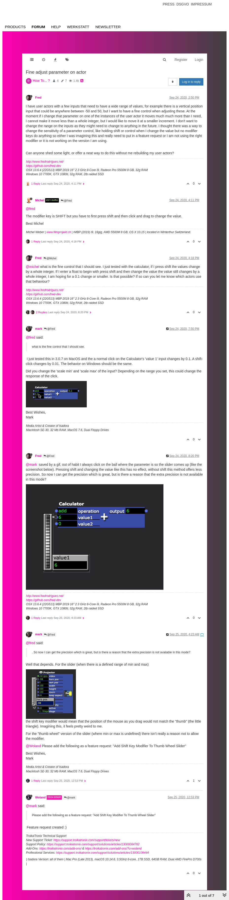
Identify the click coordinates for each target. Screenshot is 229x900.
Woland (40, 792)
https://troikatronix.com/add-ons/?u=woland (113, 843)
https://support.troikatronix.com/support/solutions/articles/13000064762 (93, 839)
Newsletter (108, 27)
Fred (38, 92)
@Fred (66, 195)
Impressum (201, 4)
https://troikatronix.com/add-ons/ (60, 843)
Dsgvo (182, 4)
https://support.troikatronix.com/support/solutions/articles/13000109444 (102, 847)
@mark (31, 460)
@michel (32, 262)
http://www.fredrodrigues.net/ (45, 156)
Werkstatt (78, 27)
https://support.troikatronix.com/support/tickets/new (86, 835)
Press (168, 4)
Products (15, 27)
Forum (38, 27)
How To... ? (41, 76)
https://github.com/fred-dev (43, 161)
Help (56, 27)
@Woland (33, 741)
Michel (39, 195)
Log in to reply (191, 77)
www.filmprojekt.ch (58, 227)
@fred (30, 204)
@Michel (50, 253)
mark (38, 324)
